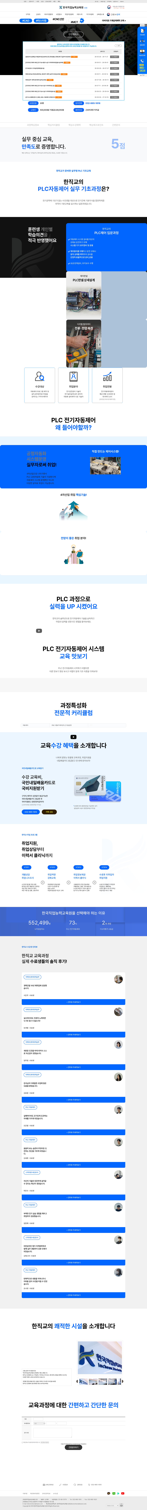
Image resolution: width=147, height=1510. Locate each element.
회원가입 (103, 1)
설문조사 (115, 1)
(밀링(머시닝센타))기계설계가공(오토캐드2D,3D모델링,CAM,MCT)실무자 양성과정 (48, 57)
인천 (25, 1)
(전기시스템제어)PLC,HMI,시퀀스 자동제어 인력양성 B (40, 97)
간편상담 (78, 1485)
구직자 (28, 14)
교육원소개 (100, 14)
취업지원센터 (69, 14)
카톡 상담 (49, 812)
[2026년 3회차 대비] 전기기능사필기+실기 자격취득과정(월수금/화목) (44, 62)
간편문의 (116, 125)
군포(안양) (48, 1)
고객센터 (109, 1)
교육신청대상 (48, 1485)
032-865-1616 (31, 812)
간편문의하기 (73, 1447)
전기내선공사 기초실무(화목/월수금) (34, 68)
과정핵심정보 (33, 125)
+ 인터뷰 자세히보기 (74, 1002)
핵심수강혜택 (75, 125)
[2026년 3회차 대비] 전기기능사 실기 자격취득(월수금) (40, 91)
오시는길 (55, 1493)
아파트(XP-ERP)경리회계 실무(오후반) (35, 80)
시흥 (37, 1)
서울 (54, 1)
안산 (42, 1)
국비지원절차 (48, 14)
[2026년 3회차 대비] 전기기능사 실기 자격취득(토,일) (40, 85)
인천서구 (31, 1)
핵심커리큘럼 (54, 125)
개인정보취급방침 (45, 1442)
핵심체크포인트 (96, 125)
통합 (59, 1)
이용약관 (25, 1493)
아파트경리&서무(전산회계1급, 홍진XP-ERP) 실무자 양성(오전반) (42, 74)
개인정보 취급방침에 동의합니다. (32, 1442)
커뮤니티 (80, 14)
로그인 (96, 1)
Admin (122, 1)
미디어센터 (90, 14)
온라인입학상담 (46, 1493)
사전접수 (59, 14)
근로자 (38, 14)
